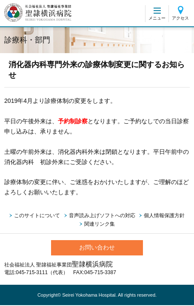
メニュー (156, 18)
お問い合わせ (97, 247)
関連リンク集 (99, 224)
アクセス (180, 18)
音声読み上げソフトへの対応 (102, 215)
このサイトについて (37, 215)
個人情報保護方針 (164, 215)
